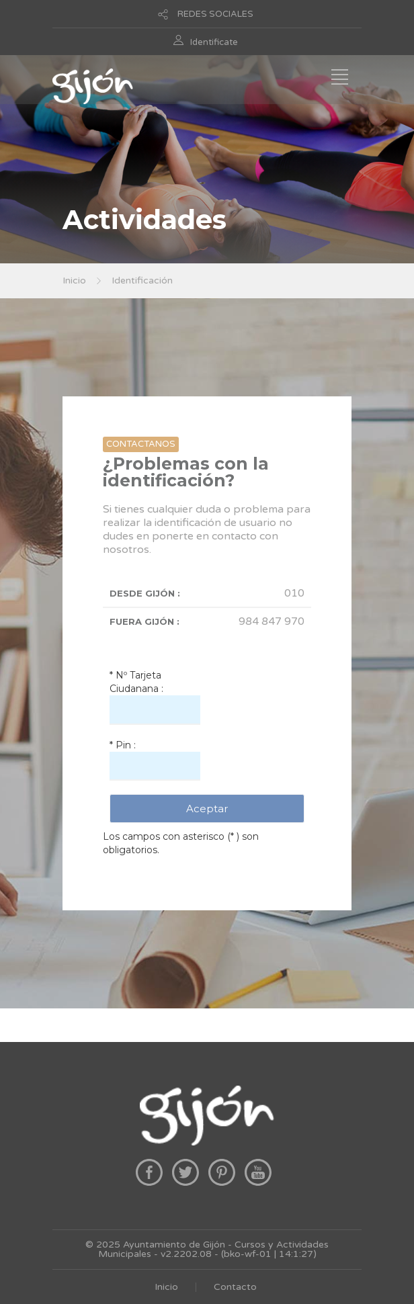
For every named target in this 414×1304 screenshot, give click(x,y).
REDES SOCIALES (215, 14)
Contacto (235, 1287)
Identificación (142, 280)
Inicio (74, 280)
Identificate (214, 42)
